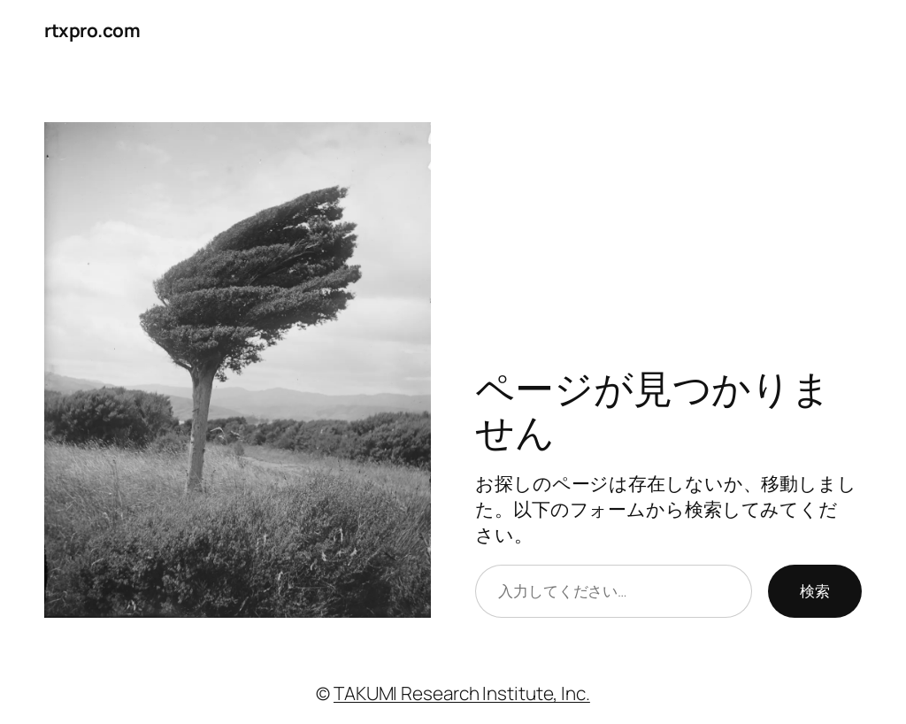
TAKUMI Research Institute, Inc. (462, 693)
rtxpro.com (92, 30)
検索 (815, 590)
